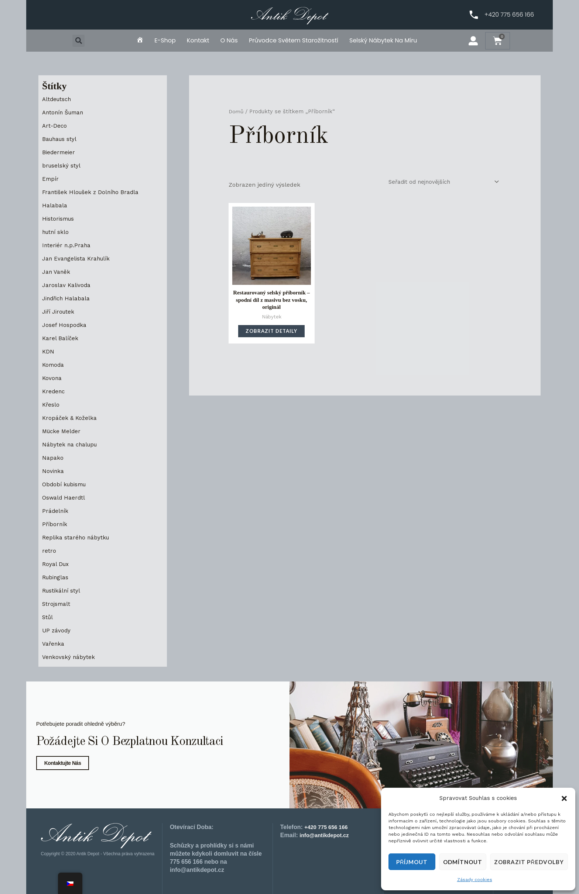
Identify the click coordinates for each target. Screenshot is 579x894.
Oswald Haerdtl (64, 497)
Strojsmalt (57, 603)
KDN (48, 351)
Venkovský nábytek (69, 656)
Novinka (53, 470)
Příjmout (412, 862)
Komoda (53, 364)
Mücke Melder (62, 431)
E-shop (165, 40)
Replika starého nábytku (76, 537)
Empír (51, 178)
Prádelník (55, 510)
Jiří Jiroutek (59, 311)
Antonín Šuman (64, 112)
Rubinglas (56, 577)
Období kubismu (66, 484)
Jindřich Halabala (67, 298)
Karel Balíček (60, 338)
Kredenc (54, 391)
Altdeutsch (57, 99)
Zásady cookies (474, 879)
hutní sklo (56, 231)
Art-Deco (55, 125)
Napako (53, 457)
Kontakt (198, 40)
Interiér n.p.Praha (67, 245)
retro (49, 550)
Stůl (48, 617)
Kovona (52, 378)
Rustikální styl (62, 590)
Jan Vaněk (56, 271)
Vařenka (53, 643)
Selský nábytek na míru (383, 40)
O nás (229, 40)
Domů (236, 111)
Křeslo (51, 404)
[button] (564, 798)
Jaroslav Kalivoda (67, 285)
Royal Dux (56, 563)
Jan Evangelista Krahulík (77, 258)
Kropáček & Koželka (70, 417)
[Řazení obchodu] (440, 182)
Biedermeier (59, 152)
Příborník (55, 524)
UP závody (57, 630)
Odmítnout (462, 862)
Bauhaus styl (60, 138)
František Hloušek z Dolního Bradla (92, 192)
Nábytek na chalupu (71, 444)
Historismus (59, 218)
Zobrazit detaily (271, 334)
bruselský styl (62, 165)
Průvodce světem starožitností (293, 40)
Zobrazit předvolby (529, 862)
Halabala (54, 205)
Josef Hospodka (64, 324)
